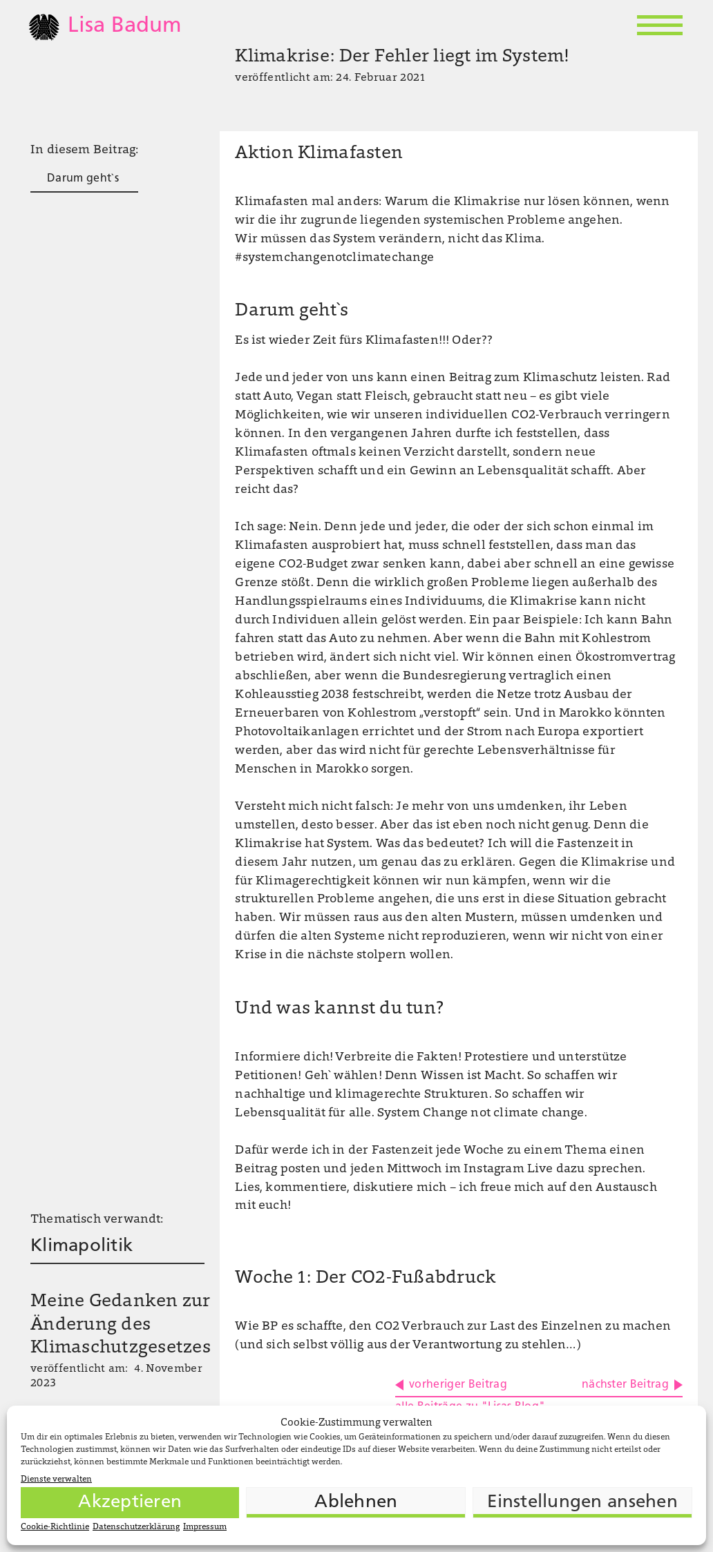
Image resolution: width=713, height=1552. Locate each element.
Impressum (205, 1527)
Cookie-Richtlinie (55, 1527)
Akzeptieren (130, 1502)
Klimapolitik (81, 1246)
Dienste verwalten (56, 1479)
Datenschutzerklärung (136, 1527)
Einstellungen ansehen (582, 1502)
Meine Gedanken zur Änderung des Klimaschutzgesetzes (120, 1325)
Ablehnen (355, 1502)
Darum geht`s (83, 178)
